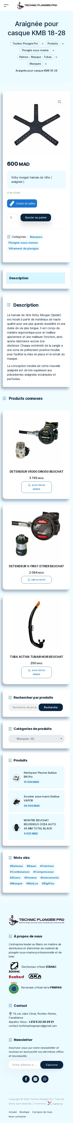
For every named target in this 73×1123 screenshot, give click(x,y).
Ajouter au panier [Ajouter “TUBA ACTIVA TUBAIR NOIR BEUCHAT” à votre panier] (38, 672)
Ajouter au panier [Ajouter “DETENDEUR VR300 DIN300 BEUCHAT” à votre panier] (38, 487)
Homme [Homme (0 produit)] (31, 877)
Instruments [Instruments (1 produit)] (50, 877)
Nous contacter (17, 1116)
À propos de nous (42, 1111)
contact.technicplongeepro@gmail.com (33, 1025)
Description (18, 278)
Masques (36, 237)
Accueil (13, 1111)
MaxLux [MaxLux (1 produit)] (33, 883)
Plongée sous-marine (23, 242)
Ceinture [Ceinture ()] (48, 866)
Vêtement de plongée (23, 248)
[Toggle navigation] (6, 5)
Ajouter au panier (36, 217)
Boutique (24, 1111)
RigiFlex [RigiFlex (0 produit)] (49, 883)
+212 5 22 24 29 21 (41, 1022)
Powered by (49, 1103)
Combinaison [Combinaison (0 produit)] (21, 872)
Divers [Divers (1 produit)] (16, 877)
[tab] (35, 278)
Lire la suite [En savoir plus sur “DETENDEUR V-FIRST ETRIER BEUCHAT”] (38, 579)
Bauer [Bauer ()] (32, 866)
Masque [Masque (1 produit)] (17, 883)
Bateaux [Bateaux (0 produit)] (17, 866)
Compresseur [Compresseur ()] (44, 872)
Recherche (51, 707)
